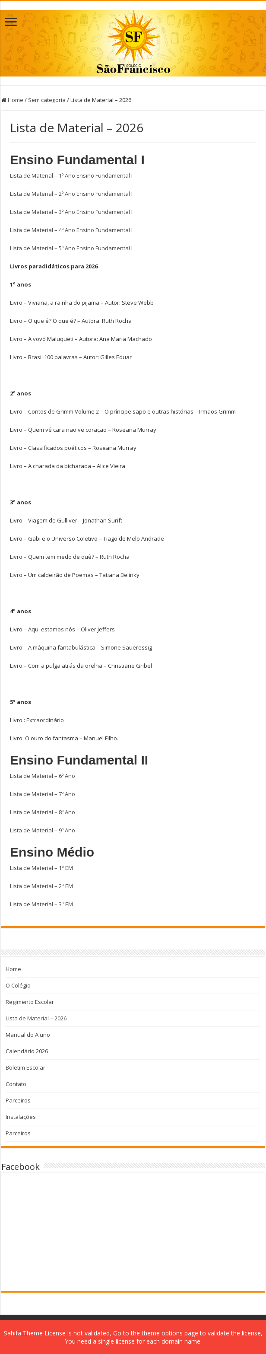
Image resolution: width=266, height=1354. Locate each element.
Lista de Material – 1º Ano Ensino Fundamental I (71, 175)
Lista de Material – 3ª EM (41, 904)
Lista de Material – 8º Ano (42, 812)
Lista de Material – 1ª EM (41, 868)
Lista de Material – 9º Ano (42, 830)
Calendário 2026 (27, 1051)
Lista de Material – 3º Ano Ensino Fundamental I (71, 212)
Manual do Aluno (28, 1035)
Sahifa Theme (23, 1333)
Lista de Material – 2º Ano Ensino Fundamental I (71, 194)
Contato (16, 1084)
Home (12, 100)
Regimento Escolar (30, 1002)
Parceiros (18, 1100)
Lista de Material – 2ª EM (41, 886)
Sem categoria (47, 100)
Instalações (21, 1117)
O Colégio (18, 985)
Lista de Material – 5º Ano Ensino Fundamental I (71, 248)
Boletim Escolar (25, 1067)
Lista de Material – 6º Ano (42, 776)
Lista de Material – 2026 (36, 1018)
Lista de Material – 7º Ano (42, 794)
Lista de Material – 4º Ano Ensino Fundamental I (71, 230)
